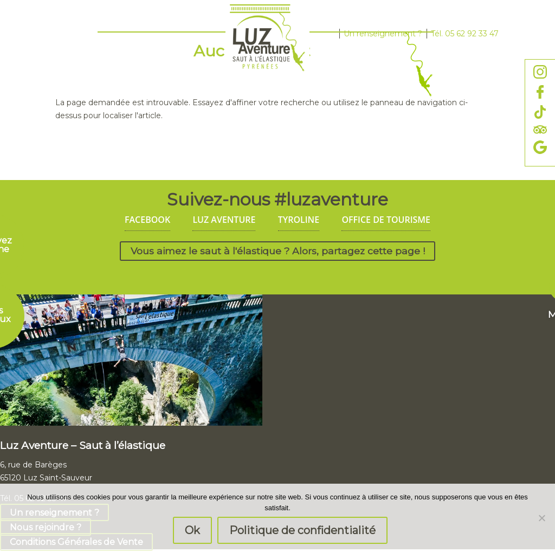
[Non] (541, 517)
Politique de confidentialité (302, 530)
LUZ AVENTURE (223, 220)
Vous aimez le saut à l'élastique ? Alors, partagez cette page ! (278, 251)
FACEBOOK (147, 220)
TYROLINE (298, 220)
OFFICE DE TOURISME (385, 220)
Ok (192, 530)
